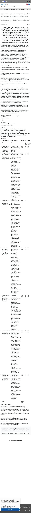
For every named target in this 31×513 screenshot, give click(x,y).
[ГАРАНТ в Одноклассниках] (10, 1)
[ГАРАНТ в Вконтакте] (1, 1)
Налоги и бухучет (24, 9)
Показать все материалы (15, 440)
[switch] (2, 6)
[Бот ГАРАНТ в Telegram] (8, 1)
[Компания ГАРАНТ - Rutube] (11, 1)
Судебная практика (15, 9)
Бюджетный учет (6, 9)
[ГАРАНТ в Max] (4, 1)
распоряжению (4, 123)
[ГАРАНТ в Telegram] (6, 1)
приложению (18, 55)
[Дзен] (3, 1)
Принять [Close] (10, 509)
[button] (27, 1)
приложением (11, 106)
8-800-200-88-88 (27, 510)
